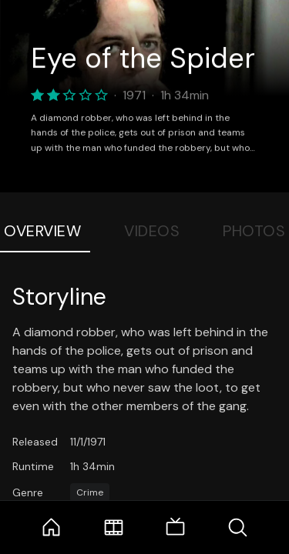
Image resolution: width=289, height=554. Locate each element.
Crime (89, 492)
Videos (152, 231)
